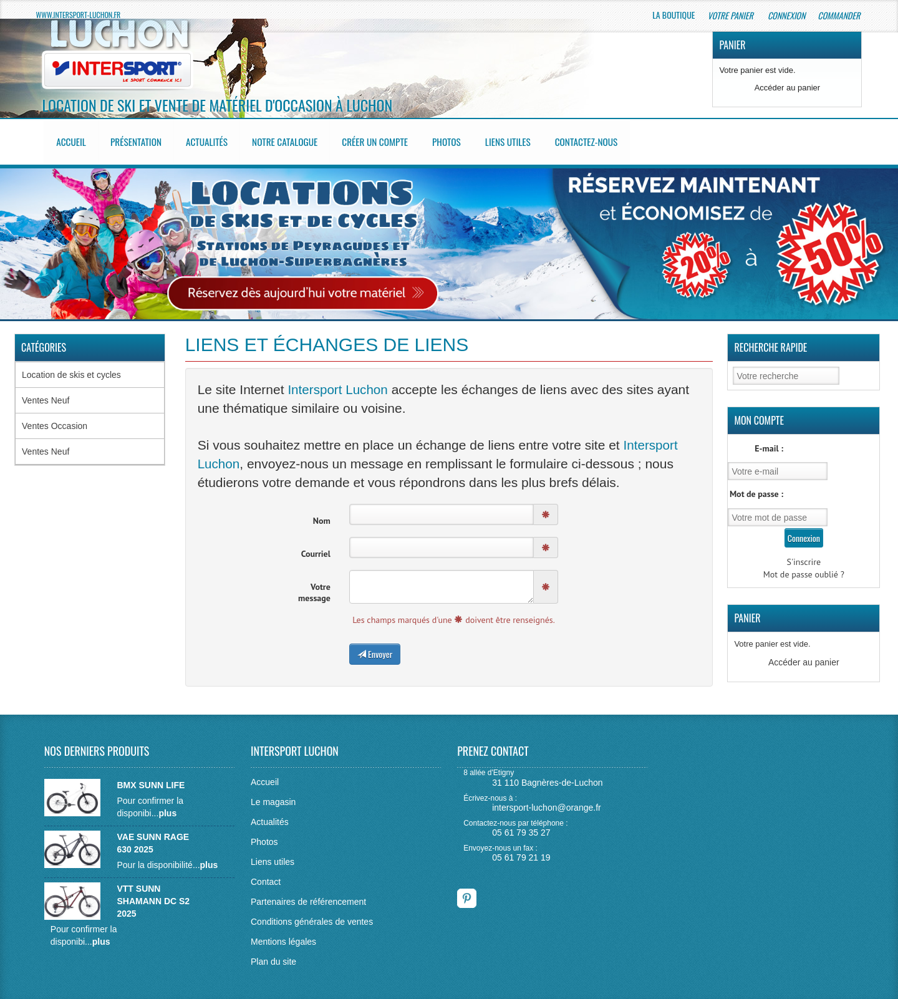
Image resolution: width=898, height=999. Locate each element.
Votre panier (731, 15)
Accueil (73, 139)
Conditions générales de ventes (312, 917)
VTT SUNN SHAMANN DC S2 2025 (153, 896)
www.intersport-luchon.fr (78, 14)
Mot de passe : (756, 489)
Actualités (212, 139)
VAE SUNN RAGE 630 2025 (153, 838)
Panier (732, 44)
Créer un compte (386, 139)
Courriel (316, 548)
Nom (322, 515)
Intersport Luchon (338, 386)
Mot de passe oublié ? (803, 570)
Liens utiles (523, 139)
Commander (840, 15)
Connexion (786, 15)
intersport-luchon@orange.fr (546, 802)
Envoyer (374, 648)
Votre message (314, 587)
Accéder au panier (788, 87)
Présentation (140, 139)
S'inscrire (804, 557)
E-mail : (769, 444)
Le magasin (273, 797)
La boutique (673, 14)
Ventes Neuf (45, 396)
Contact (266, 877)
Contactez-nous (604, 139)
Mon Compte (759, 415)
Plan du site (273, 957)
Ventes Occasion (54, 422)
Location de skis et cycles (71, 370)
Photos (460, 139)
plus (167, 808)
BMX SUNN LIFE (151, 780)
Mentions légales (283, 937)
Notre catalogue (293, 139)
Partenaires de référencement (308, 897)
